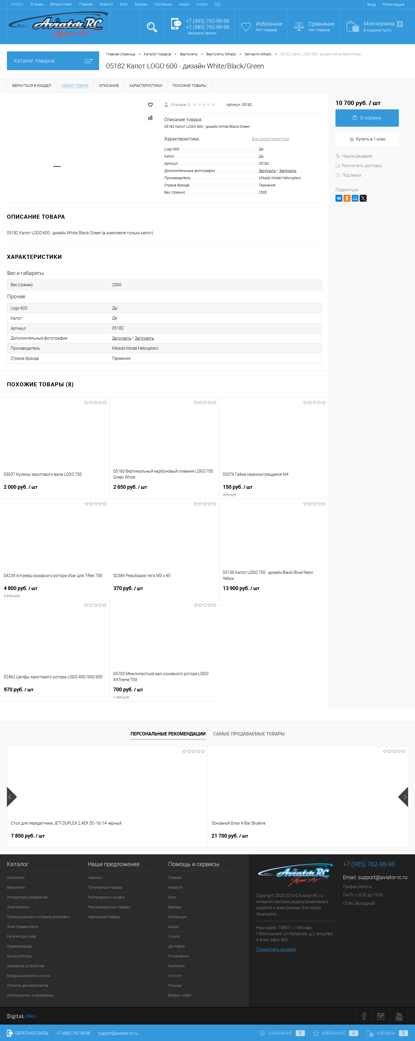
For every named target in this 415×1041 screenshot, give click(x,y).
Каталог (175, 975)
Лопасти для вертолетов (27, 985)
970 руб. (54, 693)
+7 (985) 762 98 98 (73, 1033)
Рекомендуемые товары (109, 907)
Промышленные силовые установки (38, 917)
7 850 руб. (28, 836)
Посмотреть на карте (276, 949)
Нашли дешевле (353, 156)
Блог (55, 4)
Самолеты (16, 877)
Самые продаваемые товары (249, 734)
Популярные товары (105, 887)
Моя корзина (383, 23)
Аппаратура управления (27, 897)
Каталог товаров (53, 60)
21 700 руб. (129, 836)
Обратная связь (28, 1033)
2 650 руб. (164, 490)
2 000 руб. (54, 490)
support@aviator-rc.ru (383, 877)
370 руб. (164, 591)
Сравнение (322, 24)
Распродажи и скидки (106, 897)
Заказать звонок (202, 33)
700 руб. (164, 693)
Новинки (95, 877)
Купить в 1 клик (367, 139)
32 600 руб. (230, 836)
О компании (177, 4)
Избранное (269, 24)
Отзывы (175, 985)
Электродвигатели (22, 926)
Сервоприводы (19, 946)
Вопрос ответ (179, 995)
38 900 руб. (330, 836)
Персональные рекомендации (168, 734)
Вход (371, 4)
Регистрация (393, 4)
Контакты (202, 4)
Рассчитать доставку (358, 165)
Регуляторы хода (21, 936)
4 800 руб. (55, 591)
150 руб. (274, 490)
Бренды (72, 4)
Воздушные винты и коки (28, 975)
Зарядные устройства (25, 966)
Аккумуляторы (19, 956)
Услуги (133, 4)
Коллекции (95, 4)
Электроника (18, 907)
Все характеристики (270, 138)
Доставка (153, 4)
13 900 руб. (274, 591)
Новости (38, 4)
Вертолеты (16, 887)
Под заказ (348, 175)
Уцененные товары (104, 917)
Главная (17, 4)
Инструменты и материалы (30, 995)
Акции (116, 4)
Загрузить (267, 170)
